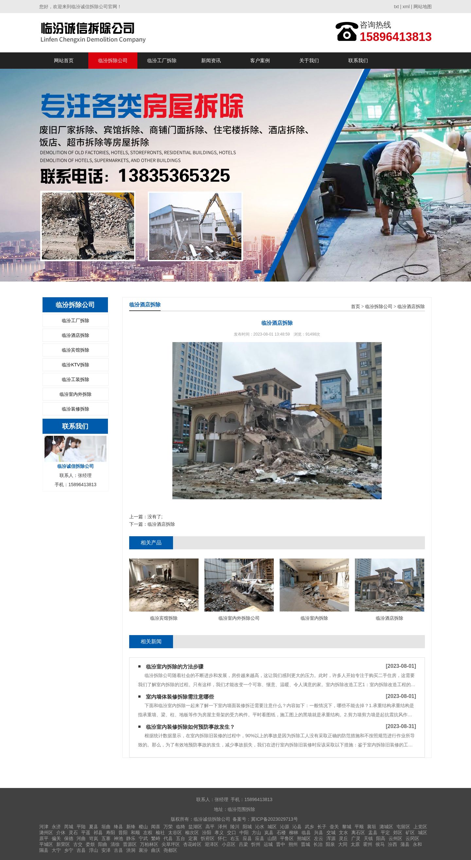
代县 (168, 838)
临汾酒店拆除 (75, 335)
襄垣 (371, 826)
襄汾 (143, 850)
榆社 (160, 832)
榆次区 (192, 832)
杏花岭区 (192, 844)
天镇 (368, 838)
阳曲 (102, 844)
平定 (385, 832)
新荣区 (63, 844)
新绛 (130, 826)
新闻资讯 (211, 60)
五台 (180, 838)
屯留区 (403, 826)
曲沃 (155, 850)
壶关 (334, 826)
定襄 (193, 838)
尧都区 (170, 850)
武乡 (309, 826)
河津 (43, 826)
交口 (231, 832)
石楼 (281, 832)
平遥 (85, 832)
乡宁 (68, 850)
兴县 (318, 832)
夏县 (93, 826)
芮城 (68, 826)
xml (406, 6)
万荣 (168, 826)
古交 (77, 844)
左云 (318, 838)
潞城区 (386, 826)
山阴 (272, 838)
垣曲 (106, 826)
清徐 (115, 844)
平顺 (359, 826)
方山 (256, 832)
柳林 (293, 832)
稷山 (143, 826)
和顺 (135, 832)
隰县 (43, 850)
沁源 (284, 826)
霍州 (367, 844)
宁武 (143, 838)
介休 (60, 832)
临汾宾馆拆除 (75, 350)
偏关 (56, 838)
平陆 (81, 826)
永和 (417, 844)
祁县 (98, 832)
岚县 (268, 832)
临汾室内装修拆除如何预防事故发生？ (190, 727)
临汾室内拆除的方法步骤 (174, 666)
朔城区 (304, 838)
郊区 (397, 832)
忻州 (255, 844)
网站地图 (422, 6)
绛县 (118, 826)
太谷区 (175, 832)
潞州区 (46, 832)
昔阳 (123, 832)
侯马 (380, 844)
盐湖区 (195, 826)
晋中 (280, 844)
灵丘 (343, 838)
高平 (210, 826)
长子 (321, 826)
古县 (118, 850)
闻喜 (155, 826)
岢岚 (93, 838)
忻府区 (208, 838)
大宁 (56, 850)
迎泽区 (211, 844)
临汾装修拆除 (75, 409)
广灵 (355, 838)
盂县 (372, 832)
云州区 (395, 838)
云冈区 (412, 838)
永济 (56, 826)
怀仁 (222, 838)
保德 (68, 838)
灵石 (73, 832)
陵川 (234, 826)
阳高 (380, 838)
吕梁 (243, 844)
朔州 (293, 844)
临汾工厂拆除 (162, 60)
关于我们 (309, 60)
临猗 (180, 826)
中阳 (244, 832)
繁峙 (155, 838)
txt (396, 6)
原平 (43, 838)
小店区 (229, 844)
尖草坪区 (171, 844)
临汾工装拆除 (75, 379)
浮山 (93, 850)
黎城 (346, 826)
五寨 (106, 838)
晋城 (305, 844)
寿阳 (110, 832)
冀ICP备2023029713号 (274, 819)
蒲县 (405, 844)
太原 (355, 844)
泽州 (222, 826)
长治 (318, 844)
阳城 (247, 826)
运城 (268, 844)
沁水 (259, 826)
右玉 (234, 838)
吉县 (81, 850)
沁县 (297, 826)
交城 (331, 832)
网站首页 (64, 60)
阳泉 (330, 844)
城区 (272, 826)
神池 (118, 838)
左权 (147, 832)
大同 (342, 844)
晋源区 (130, 844)
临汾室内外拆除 (76, 394)
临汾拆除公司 (113, 60)
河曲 (81, 838)
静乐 (130, 838)
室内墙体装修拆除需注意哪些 (180, 697)
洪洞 (130, 850)
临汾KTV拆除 (75, 364)
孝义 (219, 832)
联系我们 (358, 60)
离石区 (358, 832)
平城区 (46, 844)
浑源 (331, 838)
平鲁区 (287, 838)
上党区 (420, 826)
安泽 (106, 850)
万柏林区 (149, 844)
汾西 (392, 844)
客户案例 (260, 60)
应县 (247, 838)
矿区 (410, 832)
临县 (306, 832)
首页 (355, 306)
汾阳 (206, 832)
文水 (343, 832)
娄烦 (90, 844)
